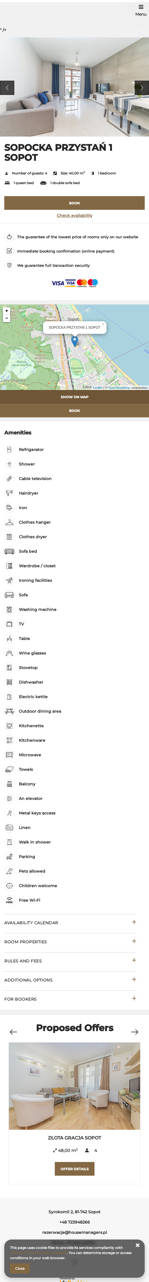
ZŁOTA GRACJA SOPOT (74, 1138)
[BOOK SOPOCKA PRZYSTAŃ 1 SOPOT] (74, 203)
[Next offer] (134, 1029)
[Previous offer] (13, 1029)
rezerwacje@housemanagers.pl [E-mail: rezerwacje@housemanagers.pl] (74, 1232)
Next (142, 88)
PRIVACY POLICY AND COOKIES (38, 1253)
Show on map (74, 397)
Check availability (74, 215)
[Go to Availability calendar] (70, 923)
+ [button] (6, 311)
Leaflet (97, 387)
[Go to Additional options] (70, 980)
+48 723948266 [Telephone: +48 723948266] (74, 1222)
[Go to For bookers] (70, 999)
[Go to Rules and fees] (70, 961)
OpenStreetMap (119, 387)
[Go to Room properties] (70, 942)
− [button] (6, 318)
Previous (7, 88)
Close (20, 1268)
